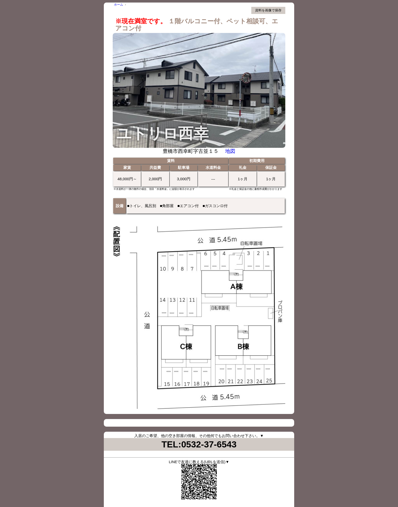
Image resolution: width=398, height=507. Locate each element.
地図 (230, 151)
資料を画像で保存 (268, 10)
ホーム (118, 4)
